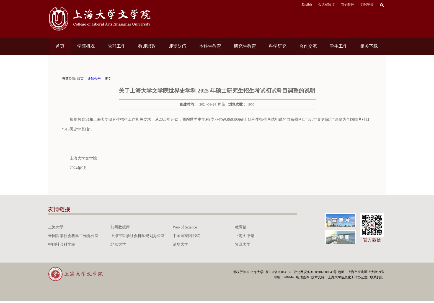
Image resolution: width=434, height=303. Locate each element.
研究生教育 (245, 46)
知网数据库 (120, 227)
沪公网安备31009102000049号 (315, 272)
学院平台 (366, 4)
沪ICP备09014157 (279, 272)
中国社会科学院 (61, 244)
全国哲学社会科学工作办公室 (73, 236)
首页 (60, 46)
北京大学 (118, 244)
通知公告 (94, 79)
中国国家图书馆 (186, 236)
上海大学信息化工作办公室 (349, 277)
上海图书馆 (244, 236)
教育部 (241, 227)
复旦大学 (242, 244)
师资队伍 (177, 46)
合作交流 (308, 46)
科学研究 (277, 46)
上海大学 (56, 227)
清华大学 (180, 244)
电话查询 (303, 277)
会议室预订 (326, 4)
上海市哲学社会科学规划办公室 (137, 236)
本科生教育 (210, 46)
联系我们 (377, 277)
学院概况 (86, 46)
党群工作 (116, 46)
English (307, 4)
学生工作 (338, 46)
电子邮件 (347, 4)
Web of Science (185, 227)
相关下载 (369, 46)
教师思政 (147, 46)
